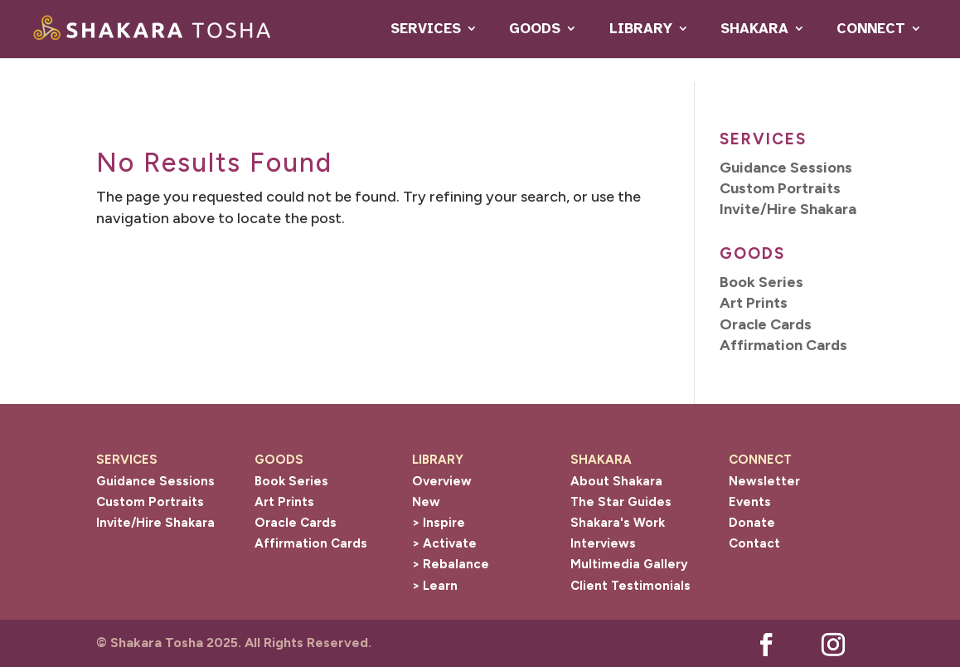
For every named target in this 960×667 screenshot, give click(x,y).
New (426, 501)
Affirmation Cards (311, 543)
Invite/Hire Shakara (155, 522)
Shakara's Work (617, 522)
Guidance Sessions (155, 481)
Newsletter (764, 481)
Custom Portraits (150, 501)
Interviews (603, 543)
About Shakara (616, 481)
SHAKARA (754, 28)
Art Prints (284, 501)
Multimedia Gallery (629, 564)
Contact (754, 543)
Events (750, 501)
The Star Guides (621, 501)
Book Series (291, 481)
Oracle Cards (296, 522)
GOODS (534, 28)
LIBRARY (640, 28)
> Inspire (438, 522)
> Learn (435, 585)
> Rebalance (450, 564)
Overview (442, 481)
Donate (752, 522)
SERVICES (425, 28)
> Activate (444, 543)
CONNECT (870, 28)
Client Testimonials (630, 585)
